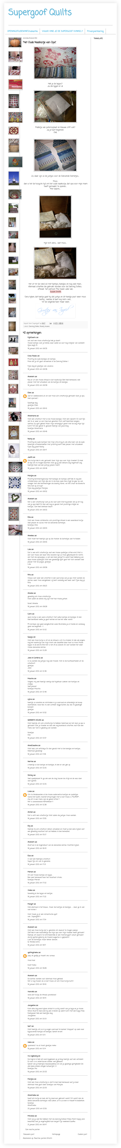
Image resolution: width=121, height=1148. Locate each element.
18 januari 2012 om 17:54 (37, 919)
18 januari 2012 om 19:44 (37, 998)
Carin (30, 614)
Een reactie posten (33, 1129)
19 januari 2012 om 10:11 (36, 1035)
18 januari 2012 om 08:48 (37, 468)
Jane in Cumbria (34, 658)
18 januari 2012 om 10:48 (37, 671)
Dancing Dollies (34, 326)
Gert (29, 1026)
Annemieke (32, 1095)
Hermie (30, 761)
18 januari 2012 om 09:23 (37, 586)
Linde (30, 791)
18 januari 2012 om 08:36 (37, 369)
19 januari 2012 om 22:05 (37, 1088)
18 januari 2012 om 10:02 (37, 629)
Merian (30, 872)
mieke (30, 890)
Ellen (29, 393)
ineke (30, 1042)
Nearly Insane (45, 326)
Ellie (29, 517)
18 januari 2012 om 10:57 (37, 738)
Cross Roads (32, 356)
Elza (29, 856)
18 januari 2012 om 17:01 (37, 864)
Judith (30, 457)
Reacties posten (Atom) (43, 1138)
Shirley (30, 775)
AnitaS (30, 812)
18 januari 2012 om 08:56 (37, 567)
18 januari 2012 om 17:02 (37, 883)
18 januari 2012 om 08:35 (37, 348)
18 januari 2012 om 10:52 (37, 712)
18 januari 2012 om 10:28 (37, 650)
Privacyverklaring (95, 31)
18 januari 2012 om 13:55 (37, 818)
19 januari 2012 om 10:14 (37, 1048)
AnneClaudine (33, 745)
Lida (29, 549)
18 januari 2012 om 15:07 (37, 834)
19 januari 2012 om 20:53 (37, 1072)
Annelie (30, 593)
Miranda (31, 1116)
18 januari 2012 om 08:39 (37, 385)
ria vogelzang (33, 1056)
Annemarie (32, 416)
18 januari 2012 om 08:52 (37, 491)
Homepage (56, 1134)
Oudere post (82, 1134)
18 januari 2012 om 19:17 (37, 945)
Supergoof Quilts (40, 13)
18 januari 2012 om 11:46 (37, 754)
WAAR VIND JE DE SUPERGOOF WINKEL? (62, 31)
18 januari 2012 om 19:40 (37, 984)
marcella (31, 992)
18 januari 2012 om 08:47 (37, 450)
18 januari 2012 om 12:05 (37, 768)
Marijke (31, 476)
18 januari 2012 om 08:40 (37, 408)
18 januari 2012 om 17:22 (37, 896)
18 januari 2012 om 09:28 (37, 606)
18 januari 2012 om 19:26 (37, 968)
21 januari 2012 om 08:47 (37, 1124)
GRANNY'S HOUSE (34, 720)
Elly (29, 826)
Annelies (31, 535)
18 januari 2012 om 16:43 (37, 848)
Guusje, (30, 637)
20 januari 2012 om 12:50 (37, 1108)
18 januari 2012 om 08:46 (37, 431)
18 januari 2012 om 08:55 (37, 542)
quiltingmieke (33, 952)
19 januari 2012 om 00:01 (37, 1019)
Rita (29, 575)
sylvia (30, 699)
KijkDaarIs (32, 337)
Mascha (31, 678)
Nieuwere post (28, 1134)
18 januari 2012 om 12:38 (37, 805)
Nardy (30, 439)
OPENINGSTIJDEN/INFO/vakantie (22, 31)
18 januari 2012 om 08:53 (37, 510)
